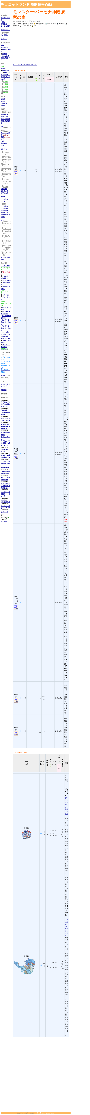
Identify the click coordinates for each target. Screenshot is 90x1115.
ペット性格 (4, 206)
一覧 (54, 23)
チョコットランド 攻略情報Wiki (26, 4)
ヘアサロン (6, 295)
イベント (4, 39)
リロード (18, 23)
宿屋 (2, 137)
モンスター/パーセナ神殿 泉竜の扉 (25, 65)
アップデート (5, 30)
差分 (48, 23)
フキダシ (4, 103)
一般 (2, 141)
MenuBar (4, 500)
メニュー (4, 522)
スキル (3, 68)
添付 (42, 23)
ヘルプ (36, 26)
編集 (31, 23)
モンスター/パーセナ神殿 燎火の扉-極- (5, 486)
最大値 (4, 54)
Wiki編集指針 (5, 502)
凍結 (37, 23)
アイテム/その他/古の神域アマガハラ (5, 404)
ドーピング (5, 56)
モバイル (4, 375)
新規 (25, 23)
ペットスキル (5, 212)
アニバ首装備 (5, 119)
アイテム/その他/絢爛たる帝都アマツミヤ (5, 443)
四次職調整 (4, 35)
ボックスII (6, 334)
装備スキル (5, 70)
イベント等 (4, 512)
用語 (3, 22)
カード (3, 105)
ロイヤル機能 (5, 266)
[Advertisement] (62, 4)
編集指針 (4, 390)
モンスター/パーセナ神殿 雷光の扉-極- (5, 427)
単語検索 (62, 23)
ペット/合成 (5, 467)
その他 (3, 101)
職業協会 (4, 143)
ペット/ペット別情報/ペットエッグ (5, 494)
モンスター (4, 149)
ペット (3, 196)
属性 (2, 45)
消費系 (3, 99)
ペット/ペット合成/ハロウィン (5, 463)
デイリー (4, 139)
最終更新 (16, 26)
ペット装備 (4, 210)
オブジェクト (5, 193)
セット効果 (4, 114)
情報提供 (4, 24)
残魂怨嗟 (4, 410)
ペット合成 (4, 208)
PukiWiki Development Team (45, 1113)
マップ (3, 220)
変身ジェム (4, 117)
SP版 (2, 145)
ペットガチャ (6, 280)
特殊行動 (4, 189)
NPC (2, 126)
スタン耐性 (66, 814)
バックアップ (26, 26)
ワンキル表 (4, 191)
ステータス (4, 47)
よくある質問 (5, 26)
